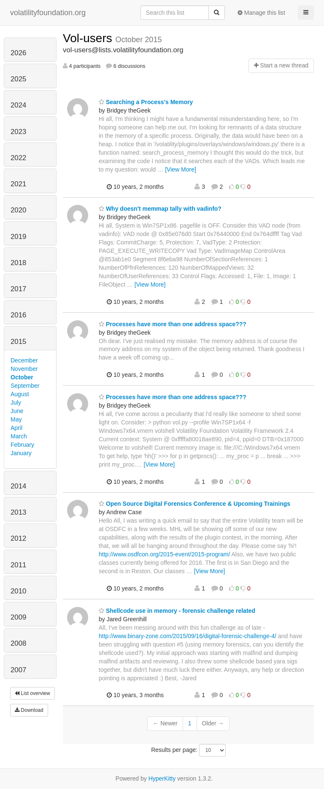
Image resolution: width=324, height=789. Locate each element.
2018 (18, 263)
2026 (18, 53)
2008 (18, 643)
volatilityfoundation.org (48, 12)
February (22, 444)
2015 (18, 342)
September (25, 385)
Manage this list (261, 12)
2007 (18, 670)
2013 (18, 512)
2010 (18, 591)
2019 (18, 237)
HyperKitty (162, 778)
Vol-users (89, 38)
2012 (18, 538)
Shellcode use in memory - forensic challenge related (177, 610)
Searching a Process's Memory (146, 102)
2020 (18, 210)
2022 (18, 158)
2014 (18, 486)
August (20, 394)
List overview (32, 693)
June (17, 411)
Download (29, 710)
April (16, 427)
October (22, 377)
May (16, 419)
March (19, 436)
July (16, 402)
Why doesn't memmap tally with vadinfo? (160, 208)
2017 (18, 289)
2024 (18, 105)
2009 (18, 617)
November (24, 368)
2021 (18, 184)
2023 (18, 132)
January (21, 453)
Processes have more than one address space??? (172, 324)
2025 (18, 79)
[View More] (180, 169)
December (24, 360)
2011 (18, 565)
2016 (18, 315)
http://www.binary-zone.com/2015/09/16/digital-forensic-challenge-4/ (187, 636)
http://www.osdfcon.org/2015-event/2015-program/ (164, 554)
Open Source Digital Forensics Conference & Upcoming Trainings (194, 503)
